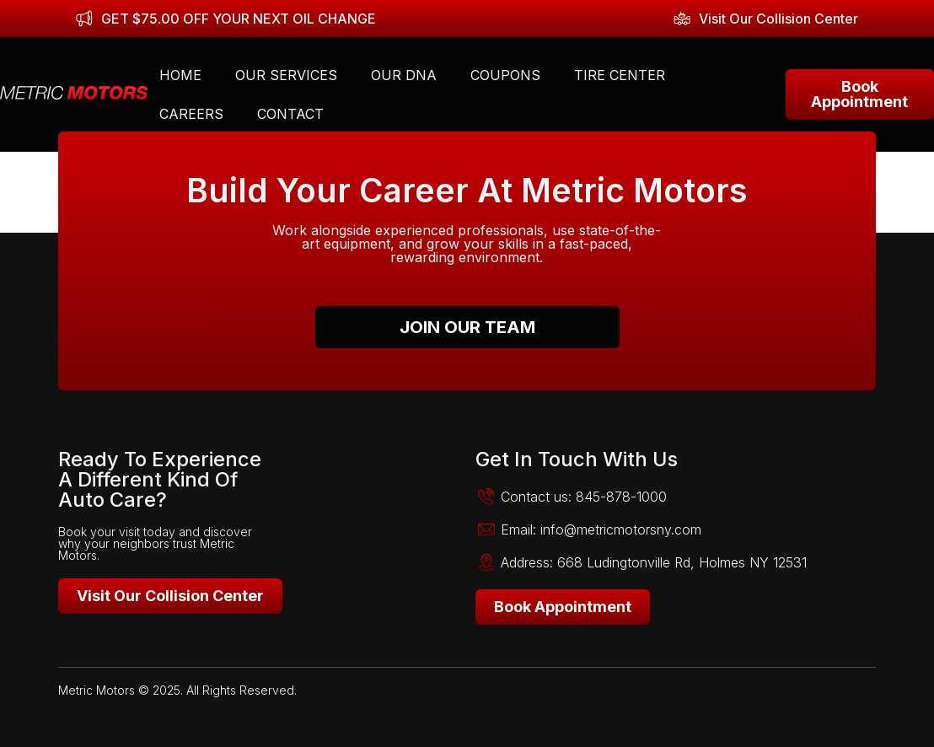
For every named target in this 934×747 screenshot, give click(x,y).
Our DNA (404, 75)
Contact (290, 113)
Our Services (286, 75)
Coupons (505, 75)
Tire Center (619, 75)
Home (180, 75)
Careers (191, 113)
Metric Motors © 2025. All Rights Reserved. (177, 690)
